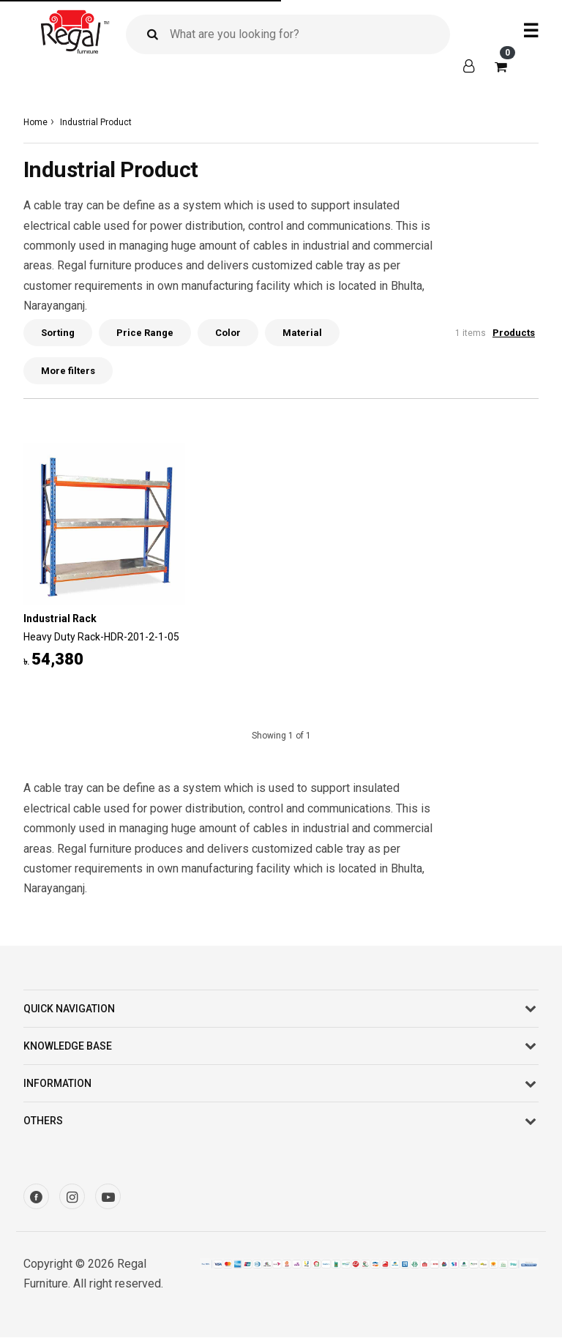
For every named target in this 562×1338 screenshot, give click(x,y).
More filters (68, 370)
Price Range (144, 332)
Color (228, 332)
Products (513, 332)
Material (302, 332)
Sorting (58, 332)
